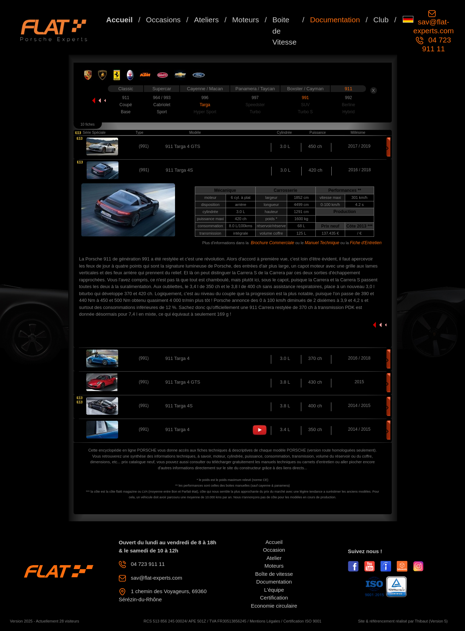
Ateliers (206, 20)
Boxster (295, 88)
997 (254, 97)
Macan (216, 88)
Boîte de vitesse (274, 574)
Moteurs (245, 20)
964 (157, 97)
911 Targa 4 (177, 358)
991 (305, 97)
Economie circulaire (274, 606)
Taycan (267, 88)
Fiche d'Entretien (366, 242)
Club (381, 20)
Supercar (161, 88)
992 (348, 97)
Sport (162, 111)
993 (166, 97)
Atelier (274, 558)
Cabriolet (161, 104)
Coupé (126, 104)
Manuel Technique (322, 242)
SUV (305, 104)
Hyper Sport (204, 111)
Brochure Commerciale (272, 242)
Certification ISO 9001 (302, 621)
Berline (348, 104)
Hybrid (348, 111)
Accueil (119, 20)
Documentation (335, 20)
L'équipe (274, 590)
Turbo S (305, 111)
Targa (204, 104)
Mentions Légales (265, 621)
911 (349, 88)
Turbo (255, 111)
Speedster (255, 104)
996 (204, 97)
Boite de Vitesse (284, 31)
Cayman (314, 88)
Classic (125, 88)
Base (125, 111)
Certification (274, 598)
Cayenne (197, 88)
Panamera (247, 88)
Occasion (274, 550)
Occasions (163, 20)
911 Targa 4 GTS (182, 146)
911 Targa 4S (179, 405)
